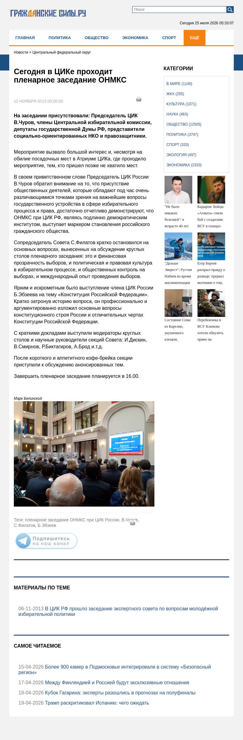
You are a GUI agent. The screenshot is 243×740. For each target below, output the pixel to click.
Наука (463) (177, 114)
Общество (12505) (183, 124)
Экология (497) (181, 155)
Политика (60, 37)
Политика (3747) (182, 134)
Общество (97, 37)
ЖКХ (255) (175, 94)
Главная (25, 37)
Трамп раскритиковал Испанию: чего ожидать (96, 703)
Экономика (135, 37)
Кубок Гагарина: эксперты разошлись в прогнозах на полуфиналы (120, 692)
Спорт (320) (177, 145)
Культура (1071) (181, 104)
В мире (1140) (179, 84)
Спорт (169, 37)
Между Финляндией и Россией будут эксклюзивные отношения (116, 682)
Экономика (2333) (183, 165)
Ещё (194, 37)
